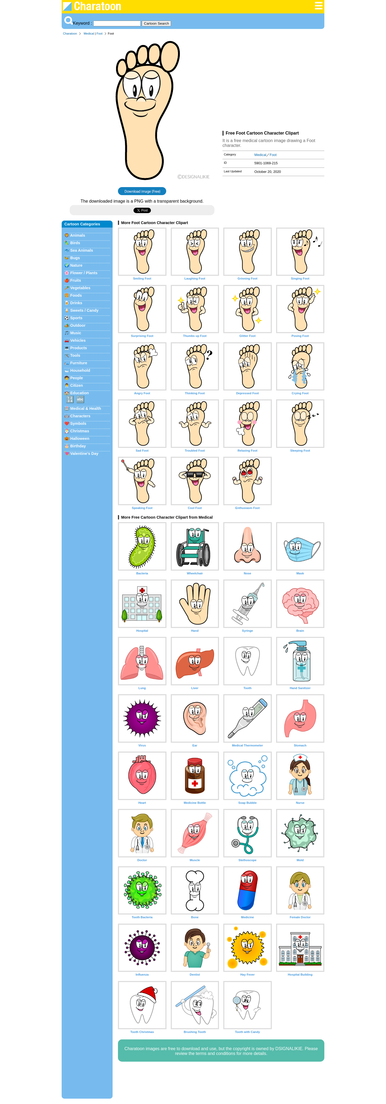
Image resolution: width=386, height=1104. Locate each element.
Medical (89, 33)
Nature (76, 265)
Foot (99, 33)
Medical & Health (85, 408)
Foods (76, 295)
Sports (76, 318)
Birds (75, 243)
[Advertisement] (273, 84)
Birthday (78, 446)
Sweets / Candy (84, 310)
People (76, 378)
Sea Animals (81, 250)
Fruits (75, 280)
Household (80, 370)
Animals (77, 235)
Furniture (78, 363)
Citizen (76, 385)
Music (75, 333)
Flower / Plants (84, 273)
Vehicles (78, 340)
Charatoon (70, 33)
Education (79, 393)
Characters (80, 416)
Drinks (76, 303)
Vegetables (80, 288)
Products (78, 348)
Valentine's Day (84, 453)
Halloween (79, 438)
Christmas (79, 431)
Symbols (78, 423)
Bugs (75, 258)
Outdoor (78, 325)
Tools (75, 355)
